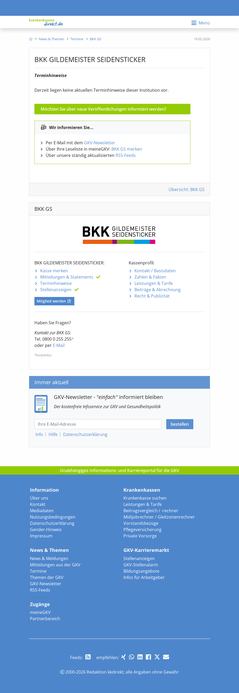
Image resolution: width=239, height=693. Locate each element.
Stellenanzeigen (55, 289)
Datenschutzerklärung (52, 523)
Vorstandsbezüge (140, 523)
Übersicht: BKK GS (187, 189)
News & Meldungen (49, 558)
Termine (38, 571)
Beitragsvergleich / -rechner (150, 511)
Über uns (39, 498)
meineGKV (40, 612)
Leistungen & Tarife (153, 283)
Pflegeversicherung (142, 529)
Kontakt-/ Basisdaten (155, 271)
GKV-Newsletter (99, 143)
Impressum (41, 536)
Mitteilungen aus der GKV (55, 565)
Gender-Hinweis (46, 529)
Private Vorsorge (140, 536)
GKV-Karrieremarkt (146, 550)
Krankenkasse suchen (145, 498)
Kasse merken (54, 271)
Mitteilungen (66, 277)
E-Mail (59, 345)
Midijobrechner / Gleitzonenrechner (159, 517)
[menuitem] (30, 39)
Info (39, 434)
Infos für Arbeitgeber (144, 577)
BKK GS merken (126, 149)
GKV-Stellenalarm (140, 565)
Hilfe (53, 434)
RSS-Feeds (126, 155)
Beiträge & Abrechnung (157, 289)
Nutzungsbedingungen (52, 517)
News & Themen (49, 550)
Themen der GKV (47, 577)
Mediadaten (42, 511)
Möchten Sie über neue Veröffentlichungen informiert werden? (103, 109)
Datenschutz (85, 434)
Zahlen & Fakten (150, 277)
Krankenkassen (141, 490)
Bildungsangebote (141, 571)
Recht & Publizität (152, 296)
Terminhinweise (56, 283)
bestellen (180, 424)
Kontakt (37, 504)
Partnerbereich (45, 619)
